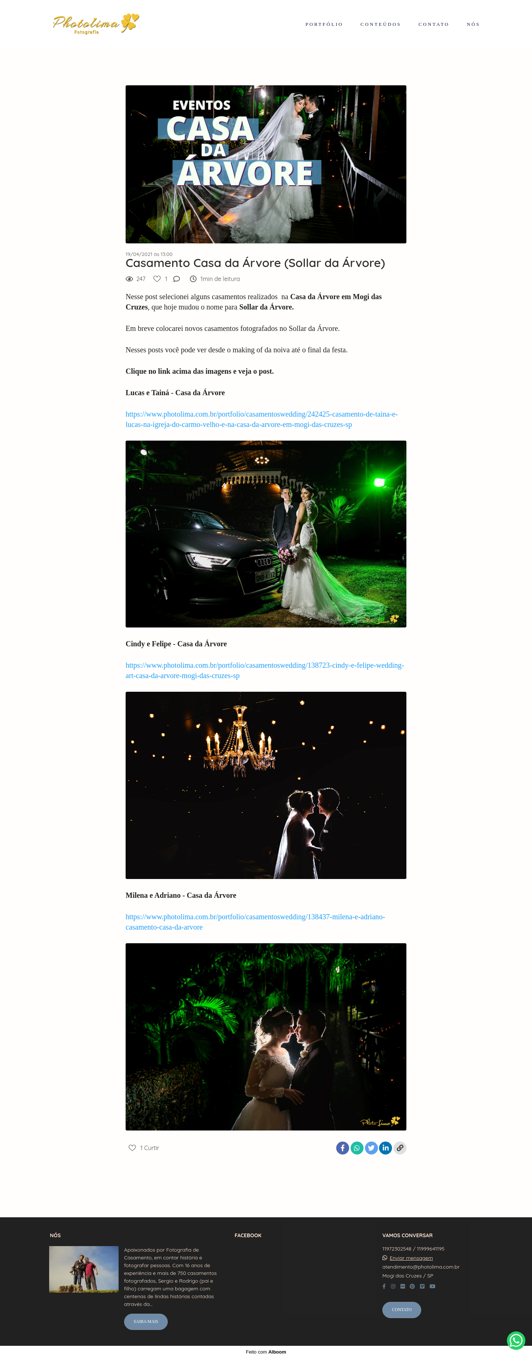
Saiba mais (146, 1321)
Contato (402, 1309)
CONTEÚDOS (381, 24)
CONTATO (434, 24)
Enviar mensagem (411, 1257)
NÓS (473, 24)
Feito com (266, 1352)
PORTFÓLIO (324, 24)
